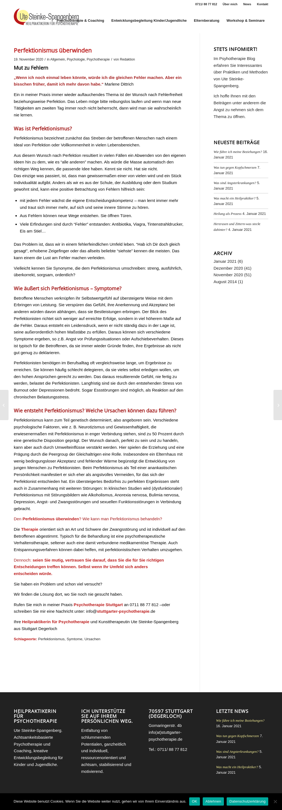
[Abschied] (277, 405)
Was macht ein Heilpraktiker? (235, 198)
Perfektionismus (51, 639)
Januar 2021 (225, 261)
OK (194, 801)
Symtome (74, 639)
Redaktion (127, 59)
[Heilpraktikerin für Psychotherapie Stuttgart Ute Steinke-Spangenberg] (46, 21)
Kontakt (262, 4)
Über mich (230, 4)
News (247, 4)
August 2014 (225, 281)
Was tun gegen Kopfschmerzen (235, 167)
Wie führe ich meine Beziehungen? (238, 152)
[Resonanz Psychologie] (4, 405)
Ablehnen (213, 801)
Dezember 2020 (228, 268)
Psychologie (76, 59)
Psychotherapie (98, 59)
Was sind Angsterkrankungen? (235, 183)
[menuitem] (230, 4)
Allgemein (57, 59)
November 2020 (228, 274)
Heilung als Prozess (228, 214)
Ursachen (93, 639)
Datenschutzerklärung (247, 801)
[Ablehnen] (275, 801)
